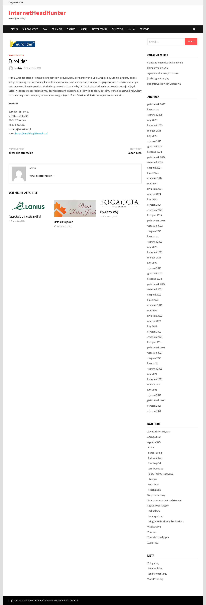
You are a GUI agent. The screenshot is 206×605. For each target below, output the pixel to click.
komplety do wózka (158, 67)
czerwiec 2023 (154, 241)
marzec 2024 (154, 194)
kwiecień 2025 (155, 125)
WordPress (64, 600)
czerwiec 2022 (154, 305)
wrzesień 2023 (155, 225)
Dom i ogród (154, 463)
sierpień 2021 (154, 358)
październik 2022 (156, 284)
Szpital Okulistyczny (158, 505)
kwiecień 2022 (155, 315)
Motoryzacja (99, 29)
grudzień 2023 (155, 210)
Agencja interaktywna (159, 431)
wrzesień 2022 (155, 289)
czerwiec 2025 (154, 114)
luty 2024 (152, 199)
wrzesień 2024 (155, 162)
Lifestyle (152, 479)
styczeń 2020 (154, 405)
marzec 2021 (154, 384)
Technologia (154, 511)
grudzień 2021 (155, 337)
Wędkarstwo (154, 526)
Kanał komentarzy (157, 573)
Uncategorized (16, 55)
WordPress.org (155, 579)
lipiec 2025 (153, 109)
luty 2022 (152, 326)
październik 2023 (156, 220)
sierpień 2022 (154, 294)
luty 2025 (152, 136)
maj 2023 (152, 247)
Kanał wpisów (154, 568)
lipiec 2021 (153, 363)
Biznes (14, 29)
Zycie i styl (153, 542)
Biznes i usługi (155, 452)
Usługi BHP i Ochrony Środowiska (165, 521)
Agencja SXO (154, 442)
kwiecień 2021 (155, 379)
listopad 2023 (154, 215)
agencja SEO (154, 436)
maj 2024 (152, 183)
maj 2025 (152, 120)
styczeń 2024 (154, 204)
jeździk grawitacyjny (158, 78)
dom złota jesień (63, 222)
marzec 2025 (154, 130)
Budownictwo (30, 29)
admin (19, 68)
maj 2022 (152, 310)
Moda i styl (153, 484)
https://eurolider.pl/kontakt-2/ (31, 133)
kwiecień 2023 (155, 252)
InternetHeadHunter (37, 13)
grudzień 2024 (155, 146)
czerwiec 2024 (154, 178)
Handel (84, 29)
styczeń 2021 (154, 395)
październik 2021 (156, 347)
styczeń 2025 (154, 141)
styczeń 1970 (154, 411)
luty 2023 (152, 262)
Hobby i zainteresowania (160, 473)
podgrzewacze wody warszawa (164, 83)
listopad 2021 (154, 342)
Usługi (131, 29)
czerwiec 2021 (154, 368)
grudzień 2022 (155, 273)
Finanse (71, 29)
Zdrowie (144, 29)
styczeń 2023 (154, 268)
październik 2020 (156, 400)
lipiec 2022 (153, 299)
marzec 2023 (154, 257)
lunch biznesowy (109, 212)
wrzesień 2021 (155, 352)
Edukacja (57, 29)
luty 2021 (152, 389)
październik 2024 (156, 157)
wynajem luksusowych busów (163, 73)
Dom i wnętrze (155, 468)
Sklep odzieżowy (156, 495)
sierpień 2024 (154, 167)
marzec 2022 (154, 321)
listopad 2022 (154, 278)
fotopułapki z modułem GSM (25, 216)
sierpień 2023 (154, 231)
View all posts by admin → (42, 175)
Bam (76, 600)
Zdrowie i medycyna (158, 537)
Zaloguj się (153, 563)
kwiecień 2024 (155, 188)
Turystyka (117, 29)
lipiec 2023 (153, 236)
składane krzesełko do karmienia (165, 62)
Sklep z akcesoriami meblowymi (164, 500)
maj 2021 (152, 374)
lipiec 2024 (153, 173)
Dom (45, 29)
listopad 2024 (154, 151)
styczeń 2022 (154, 331)
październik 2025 (156, 104)
